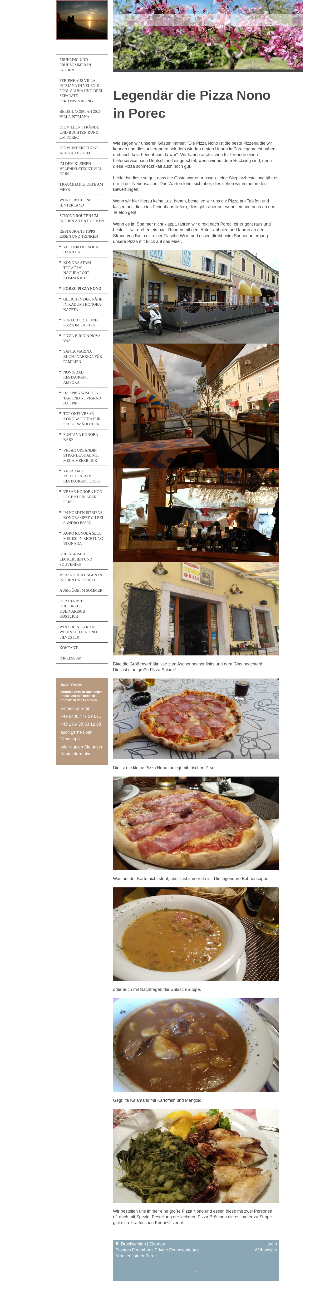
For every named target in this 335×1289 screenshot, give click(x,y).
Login (271, 1244)
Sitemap (157, 1244)
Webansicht (266, 1250)
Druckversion (131, 1244)
